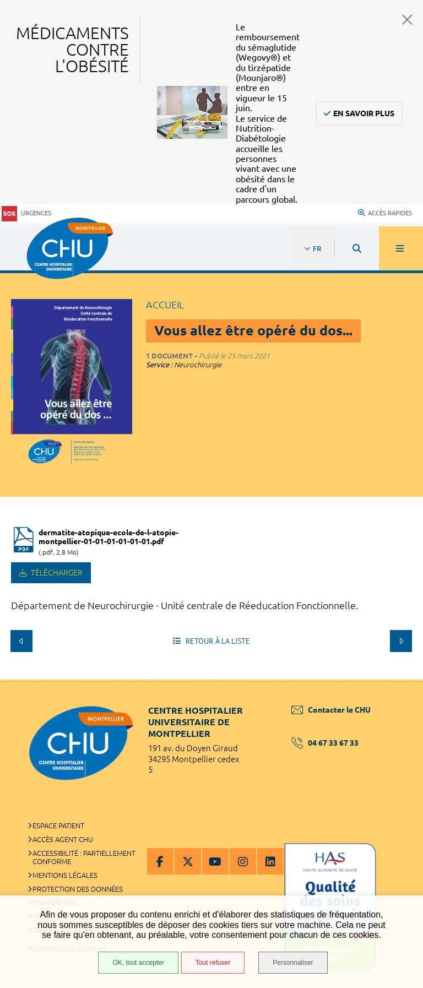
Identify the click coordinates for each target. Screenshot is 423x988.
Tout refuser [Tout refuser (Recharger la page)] (213, 963)
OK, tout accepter (138, 963)
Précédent (21, 641)
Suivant (401, 641)
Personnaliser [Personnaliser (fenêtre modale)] (293, 963)
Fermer (408, 19)
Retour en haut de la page (395, 679)
